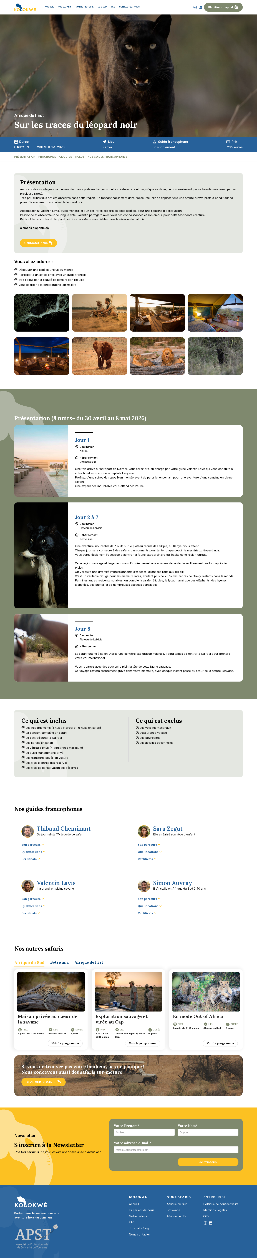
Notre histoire (138, 1216)
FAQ (132, 1222)
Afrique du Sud (177, 1204)
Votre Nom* (188, 1126)
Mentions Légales (215, 1210)
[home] (25, 7)
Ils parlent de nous (141, 1210)
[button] (32, 844)
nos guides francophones (107, 156)
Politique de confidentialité (220, 1204)
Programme (47, 156)
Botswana (173, 1210)
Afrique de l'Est (177, 1216)
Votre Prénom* (126, 1126)
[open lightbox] (41, 313)
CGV (206, 1216)
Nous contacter (139, 1234)
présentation (24, 156)
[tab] (29, 962)
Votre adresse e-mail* (132, 1143)
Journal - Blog (139, 1228)
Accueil (134, 1204)
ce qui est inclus (71, 156)
